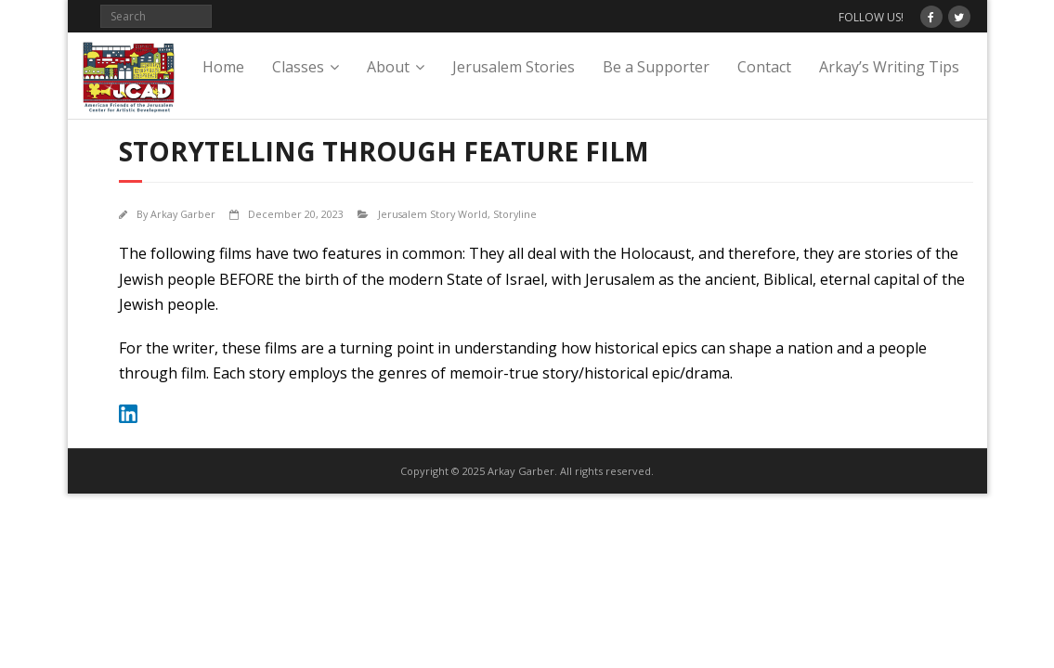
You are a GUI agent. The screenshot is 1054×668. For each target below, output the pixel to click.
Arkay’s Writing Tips (889, 67)
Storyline (515, 214)
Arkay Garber (182, 214)
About (388, 67)
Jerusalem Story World (433, 214)
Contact (764, 67)
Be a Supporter (656, 67)
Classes (298, 67)
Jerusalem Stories (513, 67)
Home (223, 67)
